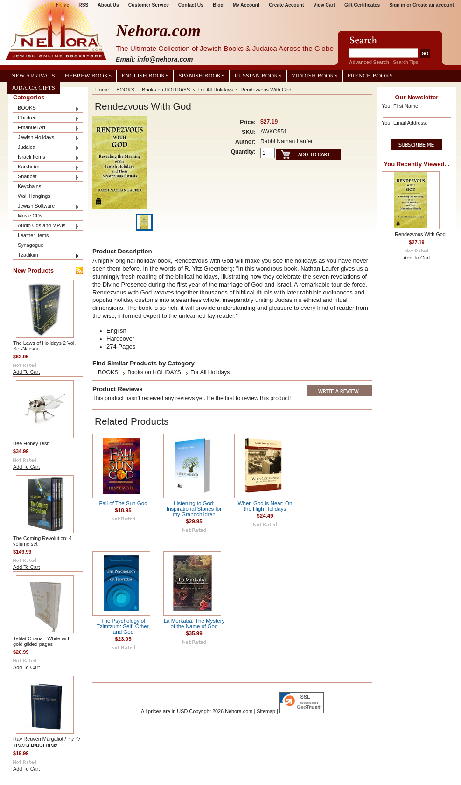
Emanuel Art (46, 128)
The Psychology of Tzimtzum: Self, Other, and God (123, 626)
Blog (218, 4)
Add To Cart (26, 372)
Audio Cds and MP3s (46, 226)
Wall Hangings (34, 196)
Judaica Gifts (33, 87)
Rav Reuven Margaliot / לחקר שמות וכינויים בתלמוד (46, 742)
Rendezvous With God (420, 234)
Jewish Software (46, 206)
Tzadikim (46, 255)
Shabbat (46, 177)
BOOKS (46, 108)
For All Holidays (215, 89)
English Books (144, 75)
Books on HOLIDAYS (166, 89)
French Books (370, 75)
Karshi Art (46, 167)
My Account (246, 4)
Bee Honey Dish (31, 443)
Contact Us (190, 4)
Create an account (433, 4)
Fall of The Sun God (123, 503)
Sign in (397, 4)
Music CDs (30, 215)
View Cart (324, 4)
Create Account (286, 4)
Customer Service (148, 4)
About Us (108, 4)
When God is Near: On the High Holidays (265, 506)
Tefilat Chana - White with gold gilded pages (41, 641)
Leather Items (33, 235)
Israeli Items (46, 157)
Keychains (29, 186)
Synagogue (30, 245)
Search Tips (405, 62)
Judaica (46, 147)
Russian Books (257, 75)
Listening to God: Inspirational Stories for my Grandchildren (194, 508)
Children (46, 118)
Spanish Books (201, 75)
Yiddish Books (315, 75)
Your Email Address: (404, 123)
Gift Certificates (362, 4)
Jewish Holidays (46, 137)
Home (102, 89)
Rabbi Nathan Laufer (286, 141)
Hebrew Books (88, 75)
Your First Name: (400, 106)
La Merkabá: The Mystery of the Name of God (194, 623)
